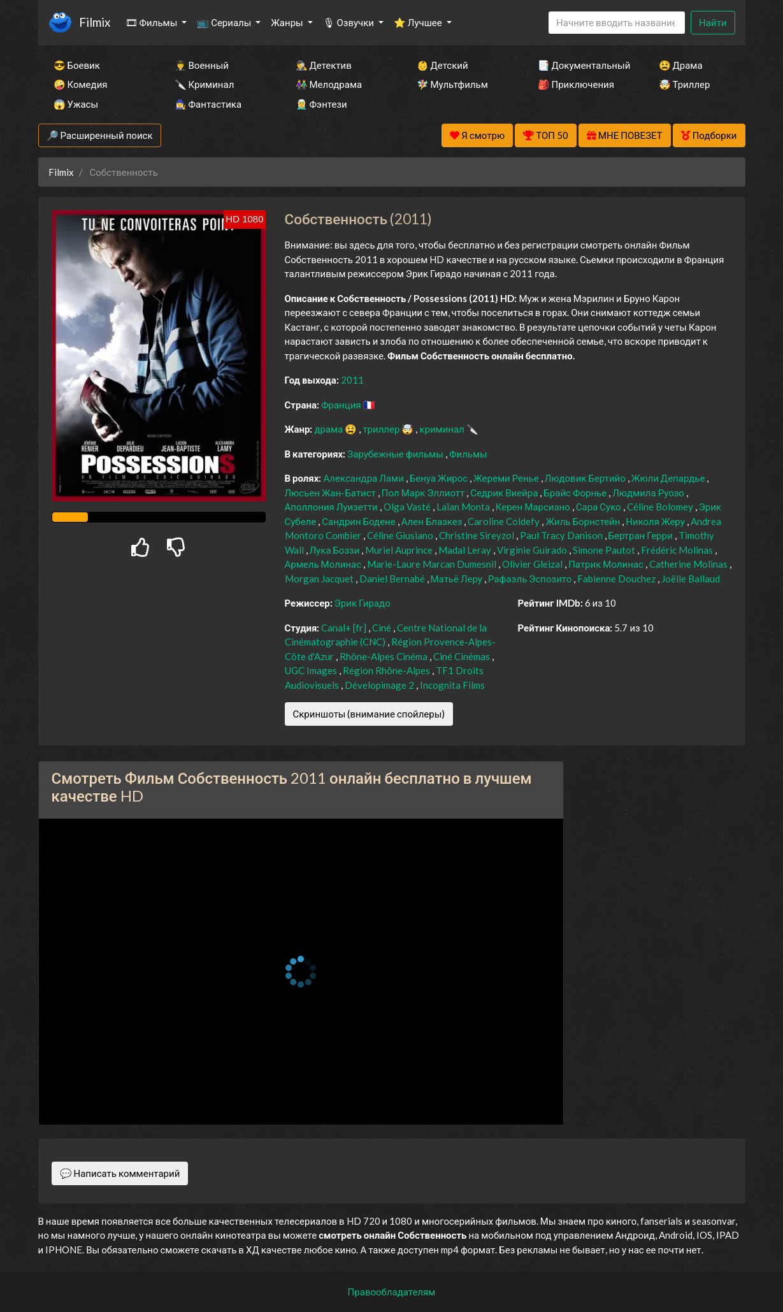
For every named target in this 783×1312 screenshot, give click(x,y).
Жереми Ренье (507, 478)
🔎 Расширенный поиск (100, 135)
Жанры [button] (288, 22)
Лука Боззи (336, 550)
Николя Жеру (656, 521)
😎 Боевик (77, 65)
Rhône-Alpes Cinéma (384, 656)
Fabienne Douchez (617, 578)
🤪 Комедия (81, 84)
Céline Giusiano (401, 535)
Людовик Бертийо (586, 478)
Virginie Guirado (533, 550)
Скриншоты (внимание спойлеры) (369, 713)
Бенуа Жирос (440, 478)
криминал (442, 429)
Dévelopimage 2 (380, 685)
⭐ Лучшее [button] (419, 22)
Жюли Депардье (669, 478)
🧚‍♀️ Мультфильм (452, 84)
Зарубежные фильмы (396, 453)
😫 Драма (681, 65)
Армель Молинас (324, 564)
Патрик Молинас (606, 564)
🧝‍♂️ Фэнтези (321, 104)
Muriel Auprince (400, 550)
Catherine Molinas (689, 564)
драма (329, 429)
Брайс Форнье (575, 492)
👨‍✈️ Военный (202, 65)
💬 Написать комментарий (120, 1173)
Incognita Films (452, 685)
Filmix (94, 22)
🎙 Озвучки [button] (349, 22)
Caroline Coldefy (505, 521)
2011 (352, 380)
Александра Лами (364, 478)
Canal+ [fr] (344, 627)
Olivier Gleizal (533, 564)
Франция (342, 404)
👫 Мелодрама (329, 84)
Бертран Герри (641, 535)
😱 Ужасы (76, 104)
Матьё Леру (457, 578)
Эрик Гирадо (362, 603)
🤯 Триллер (684, 84)
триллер (382, 429)
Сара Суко (599, 506)
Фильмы (468, 453)
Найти (712, 22)
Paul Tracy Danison (562, 535)
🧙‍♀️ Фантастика (208, 104)
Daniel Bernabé (393, 578)
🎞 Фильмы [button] (153, 22)
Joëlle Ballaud (690, 578)
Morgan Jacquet (320, 578)
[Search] (617, 22)
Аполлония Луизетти (332, 506)
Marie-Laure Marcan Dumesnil (432, 564)
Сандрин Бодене (359, 521)
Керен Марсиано (534, 506)
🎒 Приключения (576, 84)
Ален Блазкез (432, 521)
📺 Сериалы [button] (225, 22)
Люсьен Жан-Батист (331, 492)
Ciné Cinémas (462, 656)
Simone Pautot (605, 550)
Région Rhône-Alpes (387, 670)
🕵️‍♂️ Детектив (324, 65)
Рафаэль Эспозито (530, 578)
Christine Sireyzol (477, 535)
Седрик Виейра (505, 492)
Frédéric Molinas (678, 550)
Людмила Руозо (649, 492)
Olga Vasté (408, 506)
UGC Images (312, 670)
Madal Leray (465, 550)
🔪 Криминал (204, 84)
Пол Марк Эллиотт (424, 492)
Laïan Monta (464, 506)
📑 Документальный (581, 65)
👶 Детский (442, 65)
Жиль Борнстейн (583, 521)
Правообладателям (392, 1291)
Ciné (382, 627)
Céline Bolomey (661, 506)
